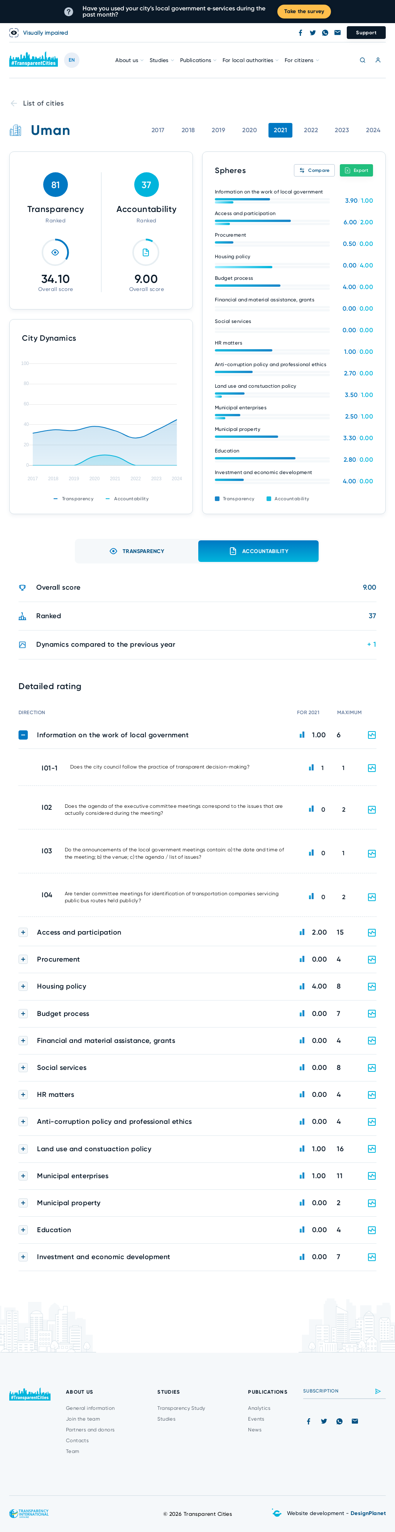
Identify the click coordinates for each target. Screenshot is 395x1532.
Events (256, 1419)
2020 (249, 130)
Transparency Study (181, 1408)
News (255, 1430)
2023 (342, 130)
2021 (280, 130)
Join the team (83, 1419)
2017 (158, 130)
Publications (195, 60)
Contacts (77, 1440)
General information (90, 1408)
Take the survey (304, 11)
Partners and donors (90, 1430)
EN (72, 60)
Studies (159, 60)
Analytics (259, 1408)
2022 (311, 130)
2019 (218, 130)
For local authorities (248, 60)
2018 (188, 130)
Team (72, 1451)
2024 (373, 130)
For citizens (299, 60)
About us (126, 60)
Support (366, 32)
